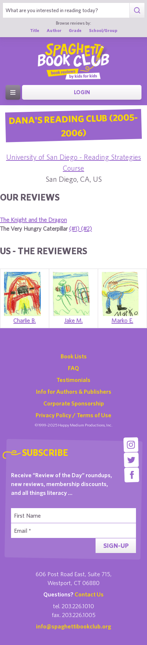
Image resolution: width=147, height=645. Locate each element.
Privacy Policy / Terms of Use (73, 415)
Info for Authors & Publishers (73, 391)
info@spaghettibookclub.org (73, 626)
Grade (75, 30)
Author (54, 30)
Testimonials (73, 379)
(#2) (86, 228)
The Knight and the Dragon (33, 219)
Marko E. (122, 320)
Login (82, 92)
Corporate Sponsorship (73, 403)
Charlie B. (24, 320)
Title (34, 30)
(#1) (75, 228)
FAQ (73, 368)
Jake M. (73, 320)
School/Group (103, 30)
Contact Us (89, 594)
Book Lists (74, 356)
